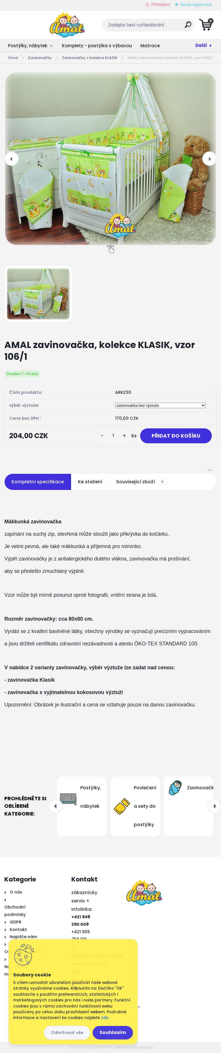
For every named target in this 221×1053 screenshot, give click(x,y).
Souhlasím (113, 1032)
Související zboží (141, 481)
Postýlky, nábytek (27, 46)
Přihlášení (160, 4)
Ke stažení (90, 481)
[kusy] (113, 435)
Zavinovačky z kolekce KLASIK (89, 57)
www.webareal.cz (134, 1047)
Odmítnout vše (67, 1032)
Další (201, 45)
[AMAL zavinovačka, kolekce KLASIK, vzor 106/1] (110, 158)
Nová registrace (196, 4)
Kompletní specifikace (38, 481)
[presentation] (11, 158)
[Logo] (39, 25)
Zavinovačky (40, 57)
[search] (180, 27)
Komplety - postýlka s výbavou (97, 46)
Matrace (150, 46)
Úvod (13, 57)
